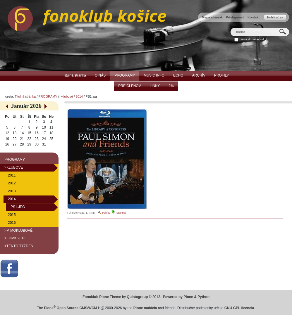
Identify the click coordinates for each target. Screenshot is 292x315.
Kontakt (254, 17)
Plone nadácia (145, 308)
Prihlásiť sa (275, 17)
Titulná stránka (25, 96)
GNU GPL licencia (239, 308)
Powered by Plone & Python (186, 297)
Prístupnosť (235, 17)
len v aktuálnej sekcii (254, 39)
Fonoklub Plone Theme (102, 297)
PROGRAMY (47, 96)
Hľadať (230, 27)
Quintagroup (137, 297)
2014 (79, 96)
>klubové (66, 96)
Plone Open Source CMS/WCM (70, 308)
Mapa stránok (212, 17)
